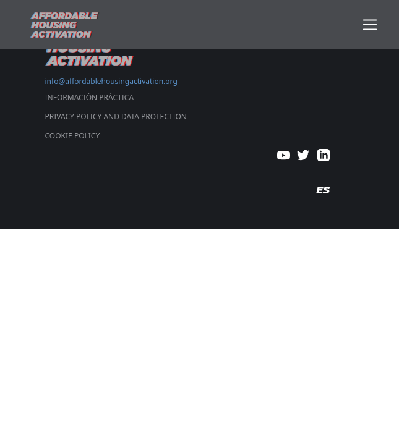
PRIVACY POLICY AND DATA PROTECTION (116, 116)
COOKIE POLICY (72, 135)
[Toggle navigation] (370, 25)
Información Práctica (89, 97)
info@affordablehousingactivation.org (111, 81)
